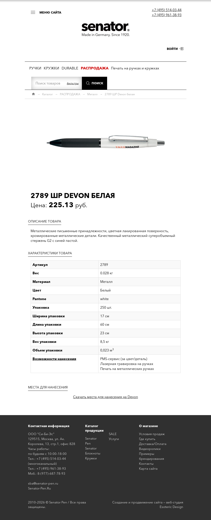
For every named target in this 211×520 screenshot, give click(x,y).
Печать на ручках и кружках (135, 68)
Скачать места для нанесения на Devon (105, 397)
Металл (92, 94)
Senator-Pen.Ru (39, 488)
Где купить (147, 439)
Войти (172, 49)
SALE (113, 434)
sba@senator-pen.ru (43, 483)
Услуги (114, 439)
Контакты (146, 464)
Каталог (47, 94)
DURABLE (70, 68)
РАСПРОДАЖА (70, 94)
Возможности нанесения (54, 359)
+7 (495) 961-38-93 (166, 15)
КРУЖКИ (51, 68)
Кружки (91, 458)
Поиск (97, 83)
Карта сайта (148, 468)
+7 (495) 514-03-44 (166, 10)
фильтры (73, 83)
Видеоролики (150, 449)
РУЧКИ (35, 68)
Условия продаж (152, 434)
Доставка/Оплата (152, 444)
